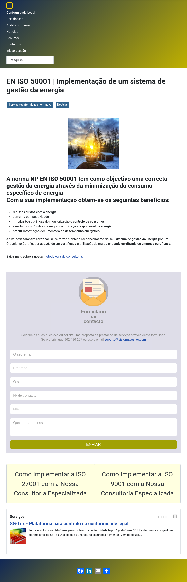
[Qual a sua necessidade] (93, 427)
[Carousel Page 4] (166, 517)
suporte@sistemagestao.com (125, 339)
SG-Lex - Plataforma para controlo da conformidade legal (69, 523)
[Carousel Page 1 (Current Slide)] (158, 517)
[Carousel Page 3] (163, 517)
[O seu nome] (93, 382)
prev (170, 516)
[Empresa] (93, 368)
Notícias (12, 32)
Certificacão (14, 19)
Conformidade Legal (20, 12)
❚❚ (175, 516)
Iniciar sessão (16, 51)
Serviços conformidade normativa (30, 104)
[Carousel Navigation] (170, 516)
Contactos (13, 44)
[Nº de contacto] (93, 395)
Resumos (13, 38)
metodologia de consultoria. (63, 256)
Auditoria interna (18, 25)
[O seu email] (93, 354)
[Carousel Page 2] (161, 517)
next (173, 516)
